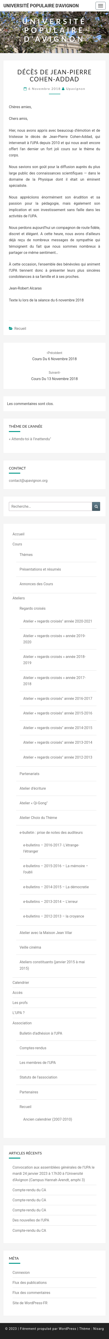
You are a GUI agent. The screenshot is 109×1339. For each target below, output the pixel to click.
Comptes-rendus (33, 1048)
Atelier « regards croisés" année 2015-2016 (57, 713)
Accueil (18, 534)
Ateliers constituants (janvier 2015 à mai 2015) (52, 965)
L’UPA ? (19, 1013)
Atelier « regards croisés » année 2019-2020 (54, 639)
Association (22, 1023)
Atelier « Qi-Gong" (34, 803)
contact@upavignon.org (28, 480)
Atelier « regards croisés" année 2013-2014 (57, 742)
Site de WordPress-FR (30, 1303)
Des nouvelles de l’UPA (31, 1220)
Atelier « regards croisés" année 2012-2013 (57, 757)
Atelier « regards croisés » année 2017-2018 (54, 681)
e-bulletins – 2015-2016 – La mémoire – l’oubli (55, 869)
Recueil (20, 328)
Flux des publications (30, 1282)
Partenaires (29, 1092)
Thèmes (26, 555)
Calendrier (21, 982)
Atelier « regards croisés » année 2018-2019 (54, 660)
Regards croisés (33, 608)
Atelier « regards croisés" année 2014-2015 (57, 728)
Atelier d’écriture (33, 788)
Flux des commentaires (31, 1293)
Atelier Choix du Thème (38, 818)
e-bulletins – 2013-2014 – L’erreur (50, 901)
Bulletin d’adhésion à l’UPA (41, 1033)
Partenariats (29, 774)
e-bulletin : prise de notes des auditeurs (51, 832)
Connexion (21, 1272)
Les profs (20, 1003)
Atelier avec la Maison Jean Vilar (46, 933)
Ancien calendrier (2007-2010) (47, 1119)
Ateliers (19, 598)
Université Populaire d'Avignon (41, 5)
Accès (18, 992)
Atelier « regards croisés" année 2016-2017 (57, 698)
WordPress (67, 1329)
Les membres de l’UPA (38, 1062)
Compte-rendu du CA (29, 1190)
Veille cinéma (30, 947)
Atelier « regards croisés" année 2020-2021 (57, 621)
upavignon (75, 89)
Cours (17, 544)
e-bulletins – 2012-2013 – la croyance (53, 916)
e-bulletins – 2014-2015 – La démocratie (56, 887)
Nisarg (98, 1329)
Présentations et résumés (40, 569)
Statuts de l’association (38, 1077)
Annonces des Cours (36, 584)
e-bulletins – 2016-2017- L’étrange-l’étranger (51, 848)
